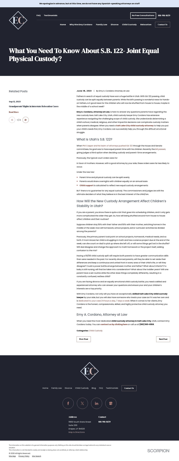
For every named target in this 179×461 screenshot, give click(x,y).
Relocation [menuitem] (145, 24)
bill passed (160, 149)
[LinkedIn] (96, 403)
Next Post (163, 339)
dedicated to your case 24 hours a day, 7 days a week (104, 300)
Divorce (68, 388)
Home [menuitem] (63, 24)
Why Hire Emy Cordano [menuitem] (80, 24)
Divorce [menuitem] (114, 24)
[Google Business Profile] (110, 403)
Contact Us (162, 24)
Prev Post (83, 339)
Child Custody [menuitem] (129, 24)
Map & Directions (77, 432)
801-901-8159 (164, 15)
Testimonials (50, 15)
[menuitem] (12, 456)
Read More (14, 112)
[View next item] (26, 120)
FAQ (38, 15)
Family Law (56, 388)
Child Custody (95, 330)
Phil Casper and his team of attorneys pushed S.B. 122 (108, 145)
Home (45, 388)
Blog (94, 388)
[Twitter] (82, 403)
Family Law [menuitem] (101, 24)
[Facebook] (68, 403)
